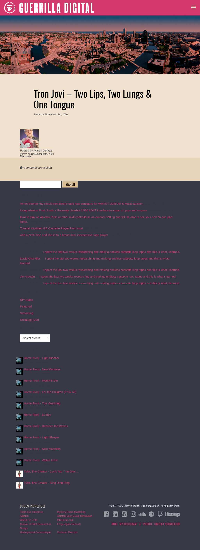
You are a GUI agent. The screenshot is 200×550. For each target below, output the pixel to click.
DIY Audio (26, 299)
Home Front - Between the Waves (46, 426)
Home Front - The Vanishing (42, 403)
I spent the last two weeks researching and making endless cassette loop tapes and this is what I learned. (111, 251)
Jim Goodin (27, 276)
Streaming (26, 313)
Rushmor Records (67, 532)
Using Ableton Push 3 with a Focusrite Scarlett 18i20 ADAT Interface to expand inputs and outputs (83, 210)
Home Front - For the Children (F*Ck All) (50, 392)
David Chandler (30, 258)
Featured (26, 306)
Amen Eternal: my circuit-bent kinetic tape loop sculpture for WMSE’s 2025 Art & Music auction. (81, 203)
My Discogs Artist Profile (136, 524)
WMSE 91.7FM (28, 519)
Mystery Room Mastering (71, 511)
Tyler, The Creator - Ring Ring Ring (47, 482)
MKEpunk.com (65, 519)
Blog (100, 44)
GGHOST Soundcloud (167, 524)
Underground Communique (35, 532)
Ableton (24, 515)
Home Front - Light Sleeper (41, 358)
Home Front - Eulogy (37, 414)
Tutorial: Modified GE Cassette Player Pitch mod (51, 228)
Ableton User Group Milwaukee (74, 515)
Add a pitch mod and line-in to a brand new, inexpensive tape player (64, 235)
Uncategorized (29, 319)
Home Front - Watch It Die (41, 380)
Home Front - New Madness (42, 369)
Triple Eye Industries (31, 511)
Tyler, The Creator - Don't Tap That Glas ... (51, 471)
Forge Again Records (69, 524)
